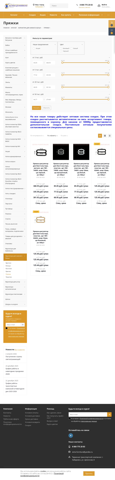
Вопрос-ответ (52, 421)
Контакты (7, 413)
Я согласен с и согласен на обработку (16, 332)
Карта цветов (52, 424)
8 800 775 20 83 (86, 5)
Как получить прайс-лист (55, 417)
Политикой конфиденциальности (91, 419)
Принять (89, 473)
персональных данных (16, 336)
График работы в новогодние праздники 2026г (15, 371)
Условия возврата (32, 422)
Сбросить (46, 108)
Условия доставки (32, 416)
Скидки (28, 425)
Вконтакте (71, 435)
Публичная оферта (11, 419)
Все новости (20, 350)
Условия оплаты (31, 413)
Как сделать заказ (54, 413)
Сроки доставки (31, 419)
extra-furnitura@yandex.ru (82, 452)
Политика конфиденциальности (12, 423)
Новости (6, 416)
